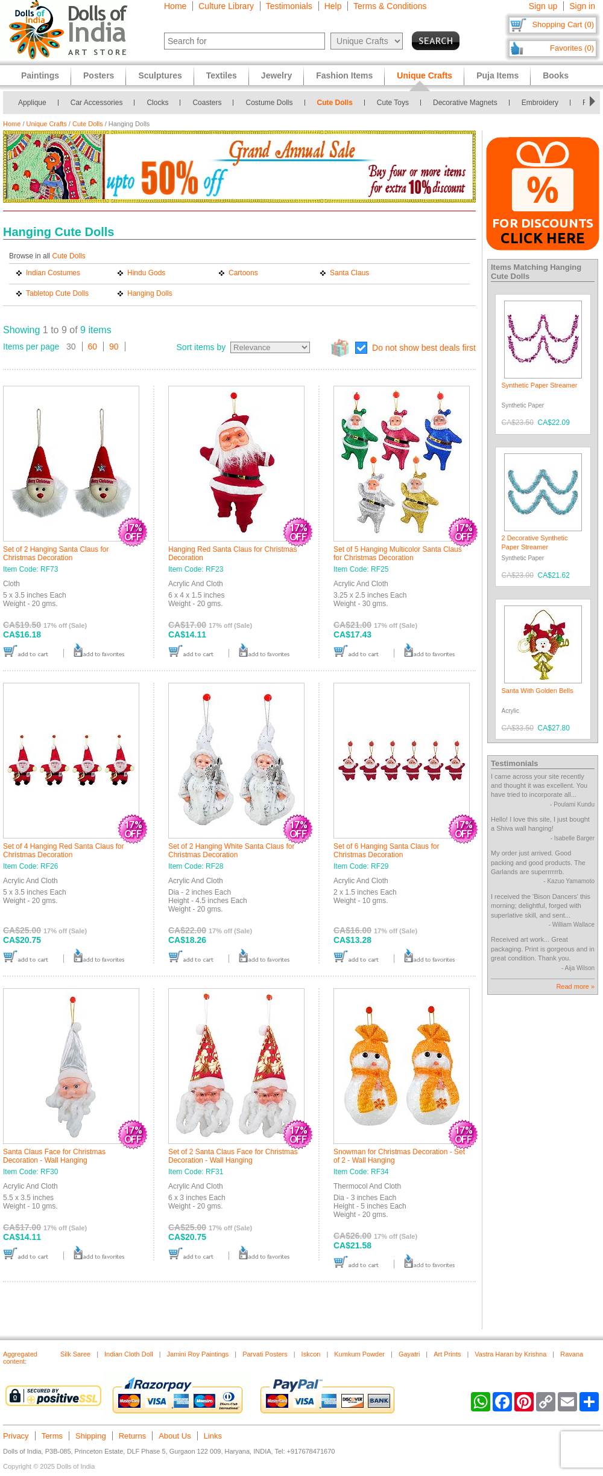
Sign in (582, 6)
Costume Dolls (268, 102)
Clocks (157, 102)
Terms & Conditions (389, 6)
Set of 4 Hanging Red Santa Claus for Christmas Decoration (63, 850)
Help (333, 6)
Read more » (575, 986)
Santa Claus (349, 273)
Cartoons (243, 273)
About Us (175, 1435)
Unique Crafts (47, 123)
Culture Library (226, 6)
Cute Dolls (335, 102)
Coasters (206, 102)
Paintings (40, 75)
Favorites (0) (572, 48)
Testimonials (289, 6)
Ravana (571, 1354)
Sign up (543, 6)
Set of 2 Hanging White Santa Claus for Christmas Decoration (231, 850)
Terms (52, 1435)
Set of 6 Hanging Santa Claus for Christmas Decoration (386, 850)
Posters (98, 75)
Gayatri (409, 1354)
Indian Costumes (53, 273)
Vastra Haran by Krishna (510, 1354)
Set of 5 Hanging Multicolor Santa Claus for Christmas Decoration (397, 553)
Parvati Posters (265, 1354)
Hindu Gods (146, 273)
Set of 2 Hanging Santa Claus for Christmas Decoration (56, 553)
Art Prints (447, 1354)
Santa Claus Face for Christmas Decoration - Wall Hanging (54, 1156)
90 (114, 346)
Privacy (16, 1435)
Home (175, 6)
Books (556, 75)
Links (213, 1435)
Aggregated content (20, 1357)
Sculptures (160, 75)
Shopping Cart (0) (563, 24)
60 (93, 346)
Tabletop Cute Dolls (57, 293)
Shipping (90, 1435)
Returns (133, 1435)
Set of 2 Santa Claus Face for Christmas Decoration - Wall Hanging (233, 1156)
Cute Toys (393, 102)
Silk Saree (75, 1354)
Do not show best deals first (424, 348)
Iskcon (311, 1354)
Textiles (221, 75)
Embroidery (540, 102)
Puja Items (497, 75)
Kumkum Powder (359, 1354)
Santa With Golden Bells (537, 690)
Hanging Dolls (149, 293)
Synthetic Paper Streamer (540, 385)
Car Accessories (97, 102)
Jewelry (276, 75)
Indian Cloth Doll (128, 1354)
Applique (32, 102)
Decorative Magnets (465, 102)
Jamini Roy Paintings (198, 1354)
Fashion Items (344, 75)
